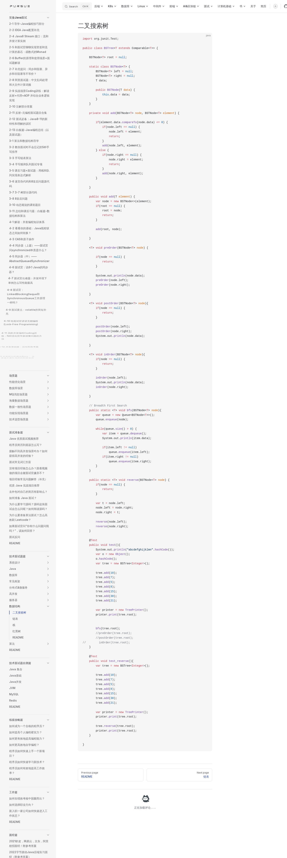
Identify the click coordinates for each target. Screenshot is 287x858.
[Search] (77, 6)
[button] (29, 17)
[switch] (275, 6)
